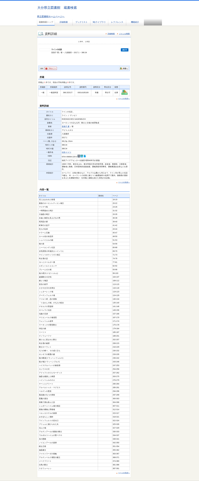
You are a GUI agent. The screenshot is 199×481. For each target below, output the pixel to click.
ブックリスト (81, 22)
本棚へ (125, 68)
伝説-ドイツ (66, 152)
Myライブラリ (99, 22)
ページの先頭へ (124, 99)
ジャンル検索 (124, 34)
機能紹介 (135, 22)
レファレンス (117, 22)
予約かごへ (52, 68)
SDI (41, 68)
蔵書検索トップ (46, 22)
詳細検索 (64, 22)
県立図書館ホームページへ (50, 16)
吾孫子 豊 (65, 126)
